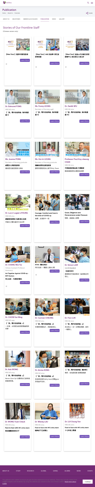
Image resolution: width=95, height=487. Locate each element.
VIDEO (54, 19)
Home (4, 13)
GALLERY (61, 19)
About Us (10, 13)
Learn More (25, 60)
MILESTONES (16, 19)
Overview (17, 13)
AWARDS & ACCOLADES (30, 19)
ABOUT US (6, 19)
